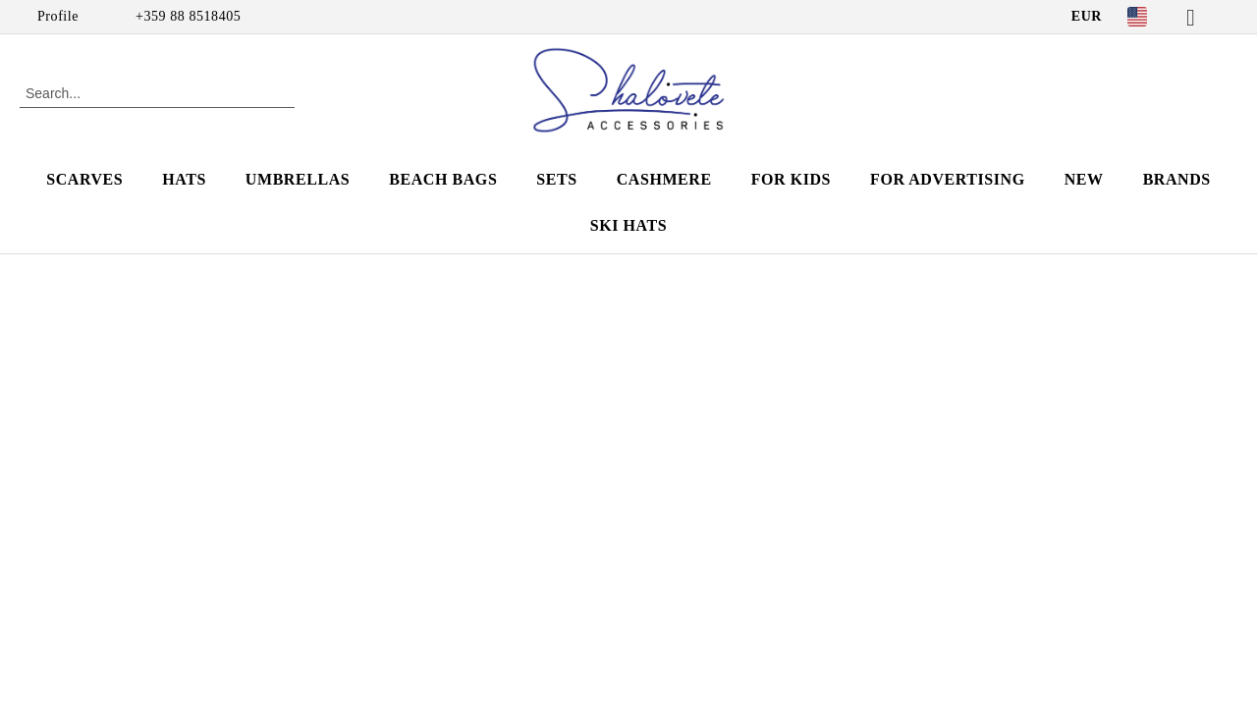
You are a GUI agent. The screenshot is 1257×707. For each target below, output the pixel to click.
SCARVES (84, 179)
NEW (1084, 179)
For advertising (947, 179)
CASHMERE (664, 179)
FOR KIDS (791, 179)
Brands (1177, 179)
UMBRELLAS (298, 179)
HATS (184, 179)
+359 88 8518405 (188, 16)
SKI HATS (628, 225)
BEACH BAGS (443, 179)
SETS (556, 179)
